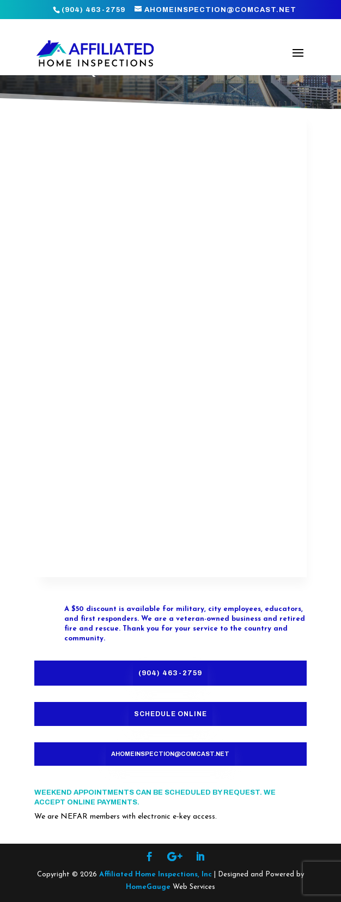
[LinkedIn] (200, 858)
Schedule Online (170, 714)
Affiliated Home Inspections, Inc (155, 874)
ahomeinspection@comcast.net (170, 753)
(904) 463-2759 (170, 673)
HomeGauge (148, 887)
